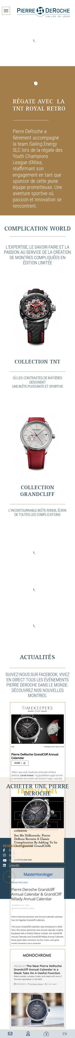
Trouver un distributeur (38, 815)
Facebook (12, 850)
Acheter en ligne (37, 826)
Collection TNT (37, 362)
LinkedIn (11, 865)
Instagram (12, 855)
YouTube (11, 860)
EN (65, 1033)
